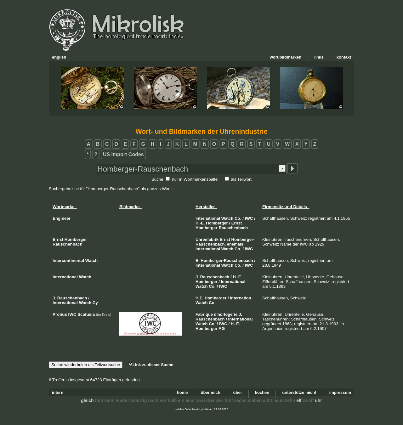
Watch (227, 218)
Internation (240, 298)
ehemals (235, 244)
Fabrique (204, 314)
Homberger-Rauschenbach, (225, 241)
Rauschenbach (214, 277)
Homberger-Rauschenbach (222, 227)
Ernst (236, 223)
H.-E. (200, 223)
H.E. (199, 298)
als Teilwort (241, 179)
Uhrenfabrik (207, 239)
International (208, 218)
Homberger (217, 223)
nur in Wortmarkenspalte (195, 179)
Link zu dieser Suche (150, 364)
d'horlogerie (226, 314)
